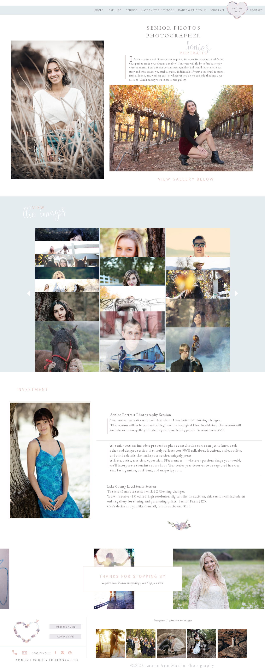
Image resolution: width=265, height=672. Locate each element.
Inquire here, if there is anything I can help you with (132, 583)
